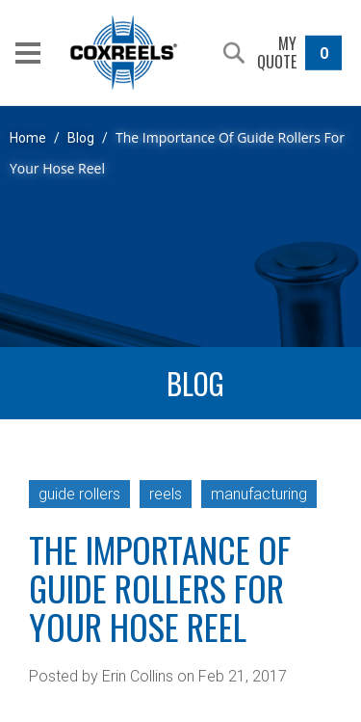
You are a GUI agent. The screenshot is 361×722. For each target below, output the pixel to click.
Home (28, 138)
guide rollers (79, 494)
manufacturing (259, 494)
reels (165, 494)
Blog (80, 138)
